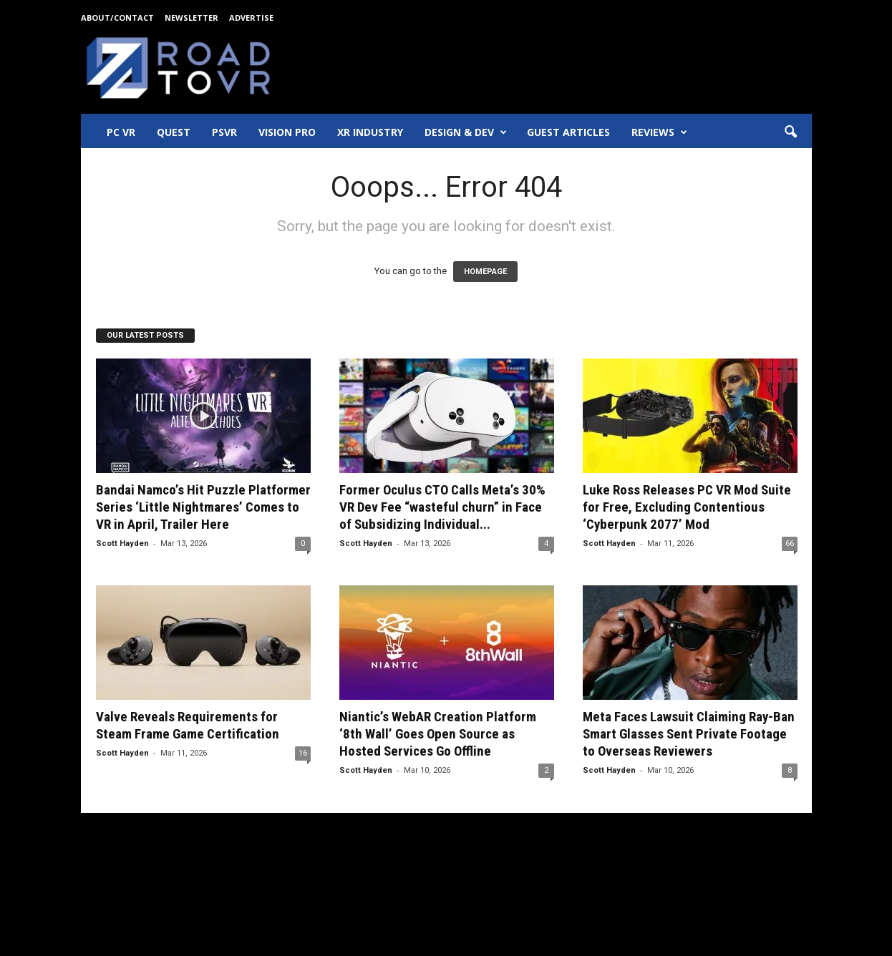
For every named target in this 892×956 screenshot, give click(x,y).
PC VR (121, 132)
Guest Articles (568, 132)
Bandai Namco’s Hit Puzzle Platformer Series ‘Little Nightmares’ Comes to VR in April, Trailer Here (203, 507)
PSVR (224, 132)
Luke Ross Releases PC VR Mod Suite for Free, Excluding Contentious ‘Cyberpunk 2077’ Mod (687, 507)
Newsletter (191, 17)
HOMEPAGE (485, 271)
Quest (173, 132)
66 (789, 543)
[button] (790, 132)
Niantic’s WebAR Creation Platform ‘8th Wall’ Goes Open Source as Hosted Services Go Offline (437, 733)
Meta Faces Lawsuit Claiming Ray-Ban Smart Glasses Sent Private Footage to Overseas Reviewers (689, 733)
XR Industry (370, 132)
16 (303, 753)
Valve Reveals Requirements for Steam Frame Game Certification (187, 725)
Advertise (251, 17)
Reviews (659, 132)
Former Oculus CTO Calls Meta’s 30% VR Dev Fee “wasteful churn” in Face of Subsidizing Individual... (442, 507)
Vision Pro (287, 132)
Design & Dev (466, 132)
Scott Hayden (122, 543)
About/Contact (117, 17)
